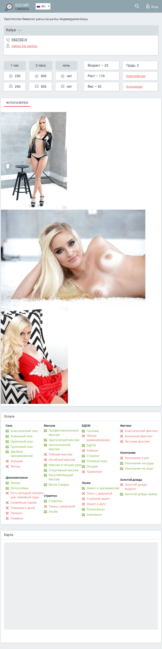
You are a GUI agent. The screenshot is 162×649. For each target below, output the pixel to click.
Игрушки (17, 461)
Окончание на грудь (139, 463)
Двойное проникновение (22, 454)
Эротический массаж (64, 440)
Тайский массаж (60, 454)
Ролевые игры (97, 461)
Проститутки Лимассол (19, 19)
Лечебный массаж (62, 460)
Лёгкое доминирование (98, 438)
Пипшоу (16, 513)
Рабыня (92, 450)
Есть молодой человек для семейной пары (27, 495)
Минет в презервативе (103, 488)
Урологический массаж (59, 447)
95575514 (19, 40)
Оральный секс (22, 441)
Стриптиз (55, 501)
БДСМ (91, 445)
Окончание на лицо (139, 468)
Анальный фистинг (139, 436)
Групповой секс (22, 447)
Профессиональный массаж (63, 433)
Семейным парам (23, 502)
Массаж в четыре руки (65, 465)
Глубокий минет (98, 499)
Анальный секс (22, 436)
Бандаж (92, 466)
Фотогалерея (17, 102)
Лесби (53, 512)
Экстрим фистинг (137, 441)
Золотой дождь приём (141, 494)
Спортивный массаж (64, 470)
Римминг (17, 518)
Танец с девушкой (62, 506)
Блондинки (134, 87)
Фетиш (15, 466)
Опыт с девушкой (99, 493)
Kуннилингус (96, 509)
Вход (152, 6)
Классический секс (24, 431)
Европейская (135, 76)
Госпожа (93, 431)
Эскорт (16, 483)
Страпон (93, 456)
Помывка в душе (23, 508)
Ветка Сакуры (59, 484)
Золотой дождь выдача (136, 487)
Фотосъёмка (19, 488)
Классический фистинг (141, 431)
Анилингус (94, 514)
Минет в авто (96, 504)
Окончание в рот (137, 458)
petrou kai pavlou (47, 19)
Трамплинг (94, 472)
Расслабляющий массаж (61, 477)
